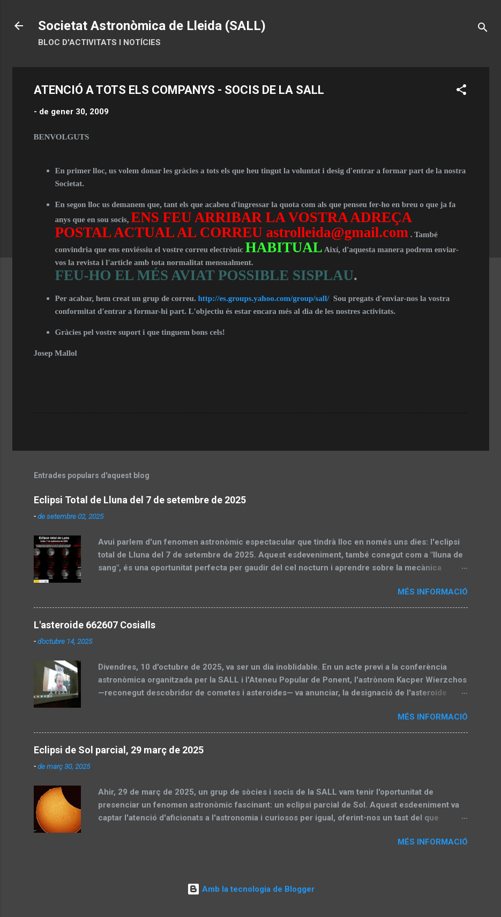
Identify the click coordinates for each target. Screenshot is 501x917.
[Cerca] (482, 29)
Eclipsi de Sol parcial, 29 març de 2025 (119, 749)
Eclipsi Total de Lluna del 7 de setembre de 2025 (140, 499)
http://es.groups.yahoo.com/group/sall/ (263, 298)
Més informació (433, 592)
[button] (461, 91)
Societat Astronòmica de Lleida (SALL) (152, 25)
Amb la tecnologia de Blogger (251, 889)
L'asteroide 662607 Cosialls (94, 624)
